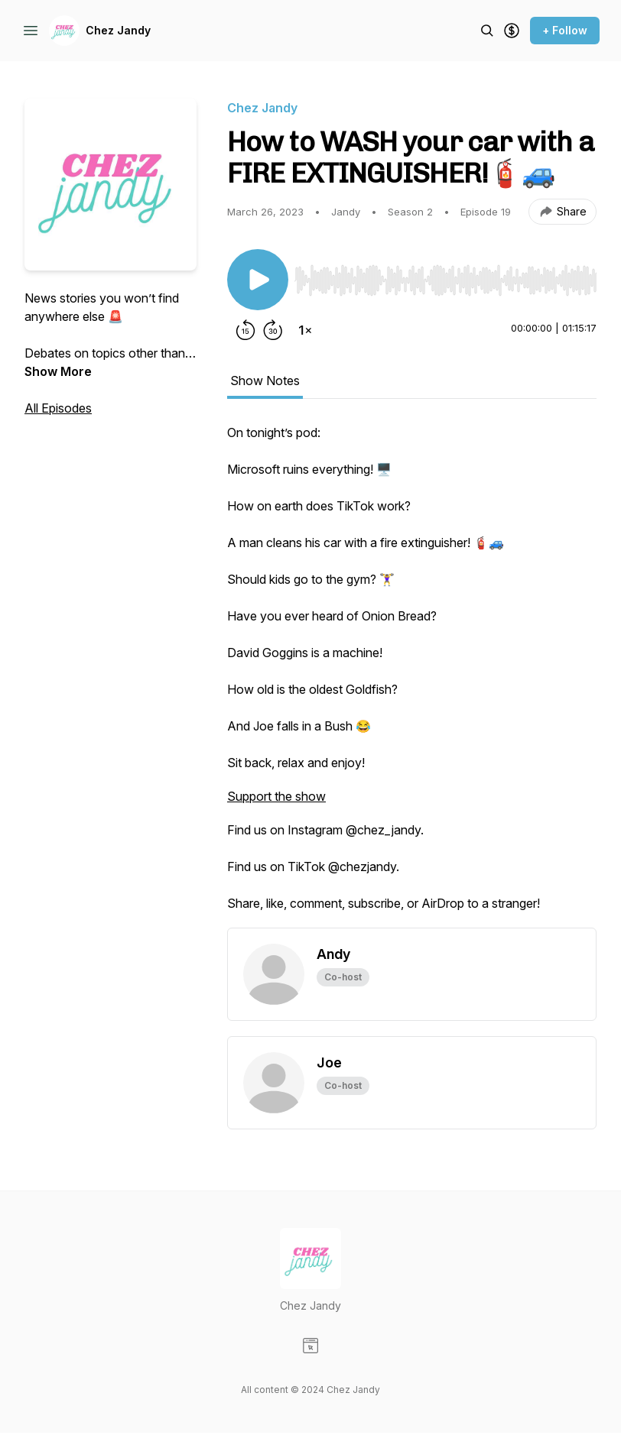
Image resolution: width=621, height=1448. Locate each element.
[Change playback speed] (305, 330)
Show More (58, 371)
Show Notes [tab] (265, 380)
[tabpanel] (412, 675)
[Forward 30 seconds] (273, 330)
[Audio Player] (445, 275)
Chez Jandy (118, 30)
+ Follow (564, 30)
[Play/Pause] (257, 279)
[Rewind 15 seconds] (245, 330)
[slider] (445, 280)
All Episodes (58, 408)
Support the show (276, 796)
